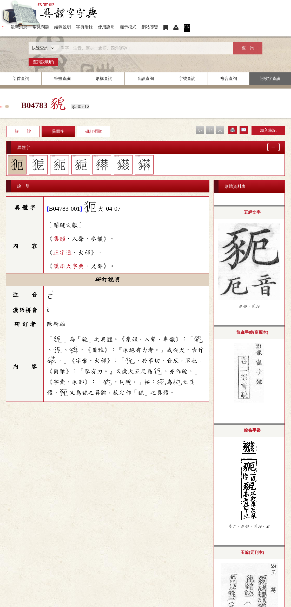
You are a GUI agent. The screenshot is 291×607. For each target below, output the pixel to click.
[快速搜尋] (144, 48)
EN (187, 27)
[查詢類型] (42, 48)
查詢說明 (43, 62)
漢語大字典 (68, 266)
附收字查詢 (270, 78)
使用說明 (106, 27)
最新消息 (19, 27)
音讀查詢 (145, 78)
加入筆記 (268, 130)
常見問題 (40, 27)
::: (3, 27)
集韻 (59, 239)
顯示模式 (128, 27)
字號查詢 (187, 78)
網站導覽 (150, 27)
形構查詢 (104, 78)
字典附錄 (84, 27)
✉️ (243, 130)
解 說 (23, 131)
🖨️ (232, 130)
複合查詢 (228, 78)
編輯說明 (62, 27)
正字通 (62, 252)
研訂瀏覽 (93, 131)
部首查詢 (20, 78)
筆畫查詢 (62, 78)
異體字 (58, 131)
